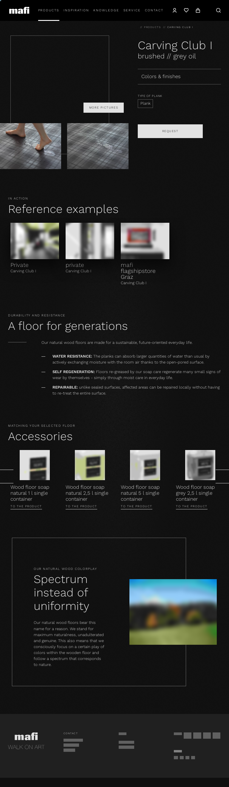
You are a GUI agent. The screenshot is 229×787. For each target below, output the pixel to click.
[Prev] (6, 476)
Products (49, 10)
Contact (154, 10)
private (75, 265)
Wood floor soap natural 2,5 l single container (87, 493)
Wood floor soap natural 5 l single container (140, 493)
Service (132, 10)
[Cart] (198, 10)
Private (19, 265)
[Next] (222, 476)
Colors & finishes (161, 76)
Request (170, 131)
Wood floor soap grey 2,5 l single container (195, 493)
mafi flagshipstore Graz (138, 271)
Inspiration (76, 10)
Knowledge (106, 10)
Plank (145, 103)
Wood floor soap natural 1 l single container (29, 493)
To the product (26, 506)
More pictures (103, 107)
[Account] (175, 10)
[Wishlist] (186, 10)
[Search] (218, 10)
